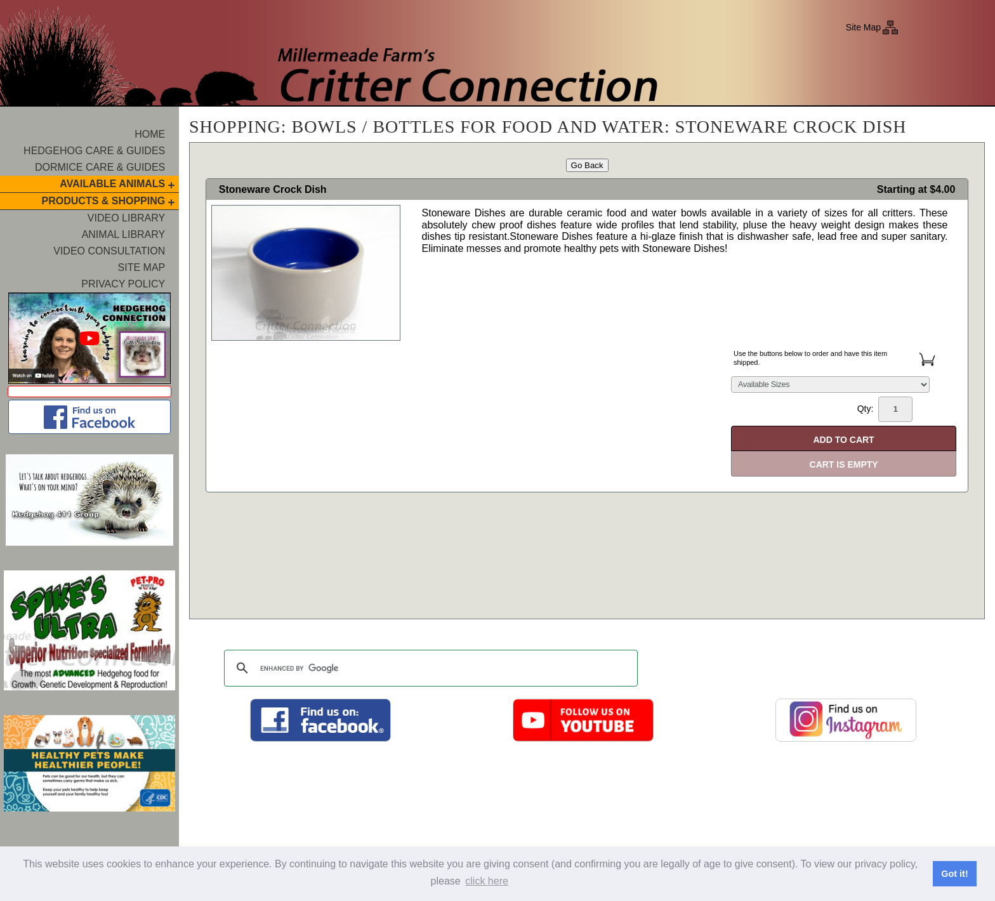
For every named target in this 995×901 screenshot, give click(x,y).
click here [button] (486, 881)
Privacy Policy (123, 284)
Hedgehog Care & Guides (94, 150)
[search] (429, 668)
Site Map (863, 27)
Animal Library (124, 234)
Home (150, 134)
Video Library (126, 218)
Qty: (885, 409)
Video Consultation (109, 251)
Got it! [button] (954, 874)
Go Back (587, 165)
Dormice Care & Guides (100, 167)
